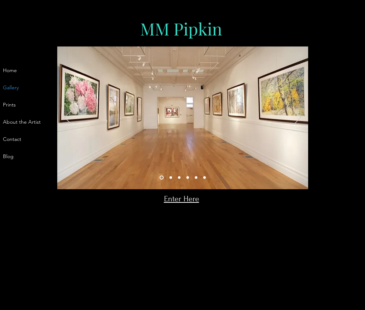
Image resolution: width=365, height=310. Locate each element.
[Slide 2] (170, 177)
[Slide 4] (187, 177)
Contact (12, 139)
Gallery (11, 87)
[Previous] (67, 118)
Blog (8, 156)
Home (10, 70)
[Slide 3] (179, 177)
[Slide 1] (162, 178)
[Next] (298, 118)
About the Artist (22, 122)
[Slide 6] (204, 177)
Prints (9, 104)
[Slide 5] (196, 177)
